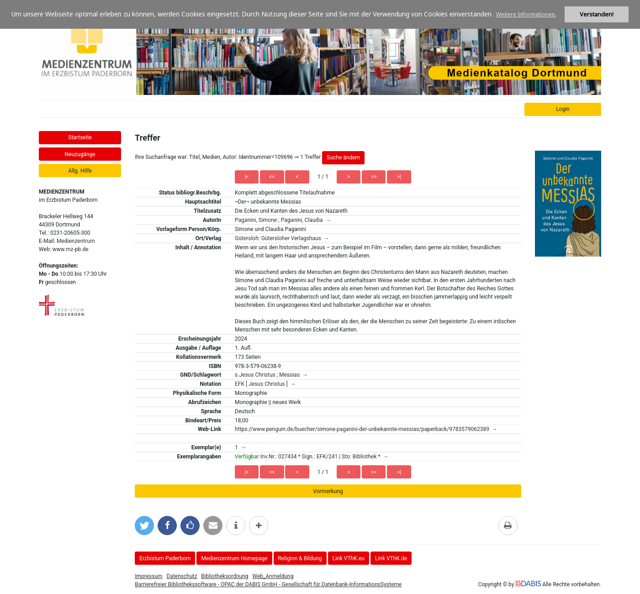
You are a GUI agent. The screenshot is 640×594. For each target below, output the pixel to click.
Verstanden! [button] (597, 14)
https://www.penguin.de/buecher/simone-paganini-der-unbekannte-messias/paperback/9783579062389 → (366, 429)
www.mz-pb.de (71, 249)
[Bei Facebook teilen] (167, 525)
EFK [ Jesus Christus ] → (265, 384)
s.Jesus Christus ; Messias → (271, 375)
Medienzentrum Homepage (234, 558)
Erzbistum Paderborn (164, 558)
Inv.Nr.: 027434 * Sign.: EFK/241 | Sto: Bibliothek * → (312, 456)
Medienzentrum (76, 241)
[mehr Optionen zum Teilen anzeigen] (258, 525)
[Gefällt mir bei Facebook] (190, 525)
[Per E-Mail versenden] (212, 525)
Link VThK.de (391, 558)
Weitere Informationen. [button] (526, 14)
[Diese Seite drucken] (508, 525)
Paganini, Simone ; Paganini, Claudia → (283, 220)
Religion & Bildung (300, 558)
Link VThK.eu (349, 558)
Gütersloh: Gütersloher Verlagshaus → (282, 238)
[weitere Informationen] (235, 525)
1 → (240, 447)
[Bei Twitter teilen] (144, 525)
